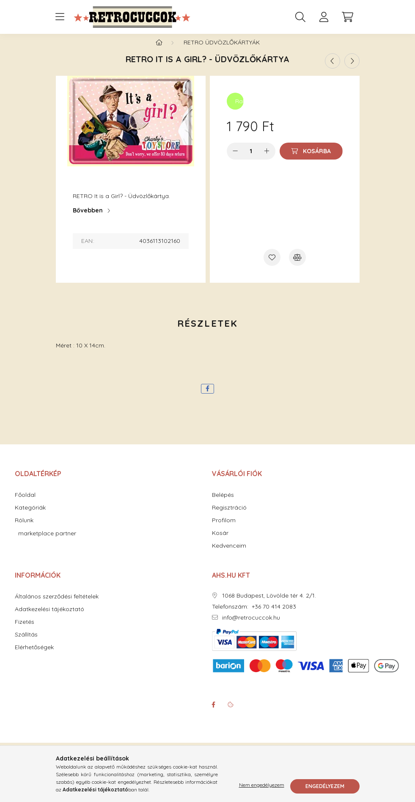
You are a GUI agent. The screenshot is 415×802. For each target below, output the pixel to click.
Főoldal (25, 503)
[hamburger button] (60, 16)
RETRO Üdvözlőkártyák (222, 51)
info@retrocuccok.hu (251, 626)
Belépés (223, 503)
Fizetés (24, 630)
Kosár (220, 541)
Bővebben (88, 219)
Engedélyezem (324, 786)
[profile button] (324, 16)
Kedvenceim (229, 554)
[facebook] (207, 397)
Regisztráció (229, 516)
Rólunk (24, 528)
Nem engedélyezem (261, 786)
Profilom (224, 528)
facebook (213, 713)
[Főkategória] (159, 51)
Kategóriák (30, 516)
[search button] (300, 16)
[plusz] (267, 159)
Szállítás (26, 643)
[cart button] (347, 16)
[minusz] (235, 159)
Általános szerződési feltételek (57, 605)
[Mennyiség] (251, 159)
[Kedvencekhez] (272, 265)
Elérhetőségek (34, 655)
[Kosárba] (311, 159)
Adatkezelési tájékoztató (49, 617)
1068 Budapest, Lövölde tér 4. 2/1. (269, 604)
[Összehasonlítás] (297, 265)
